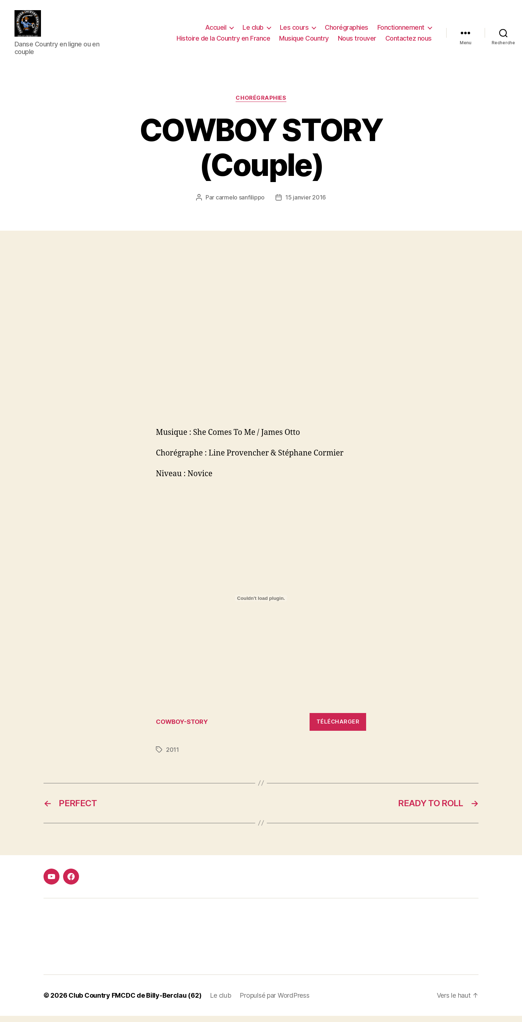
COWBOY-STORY (182, 728)
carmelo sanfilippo (240, 203)
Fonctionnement (400, 30)
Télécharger (338, 727)
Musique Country (304, 41)
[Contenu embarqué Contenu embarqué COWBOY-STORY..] (261, 604)
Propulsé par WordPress (274, 1001)
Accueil (216, 30)
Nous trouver (357, 41)
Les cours (294, 30)
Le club (253, 30)
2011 (172, 755)
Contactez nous (408, 41)
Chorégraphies (346, 30)
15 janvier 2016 (305, 203)
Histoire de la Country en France (223, 41)
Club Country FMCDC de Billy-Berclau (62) (135, 1001)
